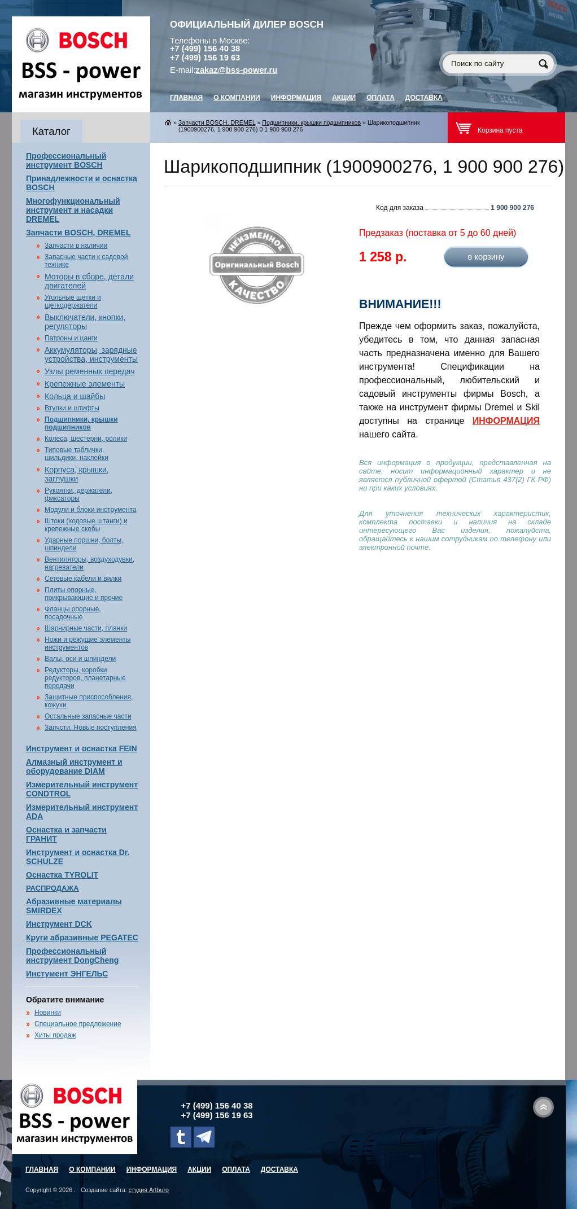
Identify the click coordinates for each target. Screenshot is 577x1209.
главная (186, 98)
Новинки (47, 1013)
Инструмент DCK (59, 923)
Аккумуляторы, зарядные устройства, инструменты (91, 354)
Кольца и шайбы (75, 396)
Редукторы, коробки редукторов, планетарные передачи (85, 678)
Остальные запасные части (88, 716)
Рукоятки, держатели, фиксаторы (78, 494)
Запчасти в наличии (76, 245)
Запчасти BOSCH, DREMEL (78, 232)
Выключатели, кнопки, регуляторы (85, 322)
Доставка (424, 98)
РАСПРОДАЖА (52, 888)
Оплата (380, 98)
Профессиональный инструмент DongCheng (72, 956)
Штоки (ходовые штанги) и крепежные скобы (86, 525)
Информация (296, 98)
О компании (236, 98)
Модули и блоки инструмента (91, 510)
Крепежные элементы (85, 383)
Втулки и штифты (72, 408)
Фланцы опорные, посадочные (73, 613)
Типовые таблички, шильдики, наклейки (76, 454)
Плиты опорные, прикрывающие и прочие (84, 594)
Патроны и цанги (71, 338)
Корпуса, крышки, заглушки (77, 474)
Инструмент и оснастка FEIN (81, 748)
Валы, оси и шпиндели (80, 659)
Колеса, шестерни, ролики (86, 439)
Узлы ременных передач (89, 371)
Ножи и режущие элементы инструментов (87, 643)
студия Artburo (149, 1189)
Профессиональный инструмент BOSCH (66, 160)
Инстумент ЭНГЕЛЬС (67, 973)
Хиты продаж (55, 1035)
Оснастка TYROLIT (62, 874)
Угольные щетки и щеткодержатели (73, 301)
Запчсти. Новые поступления (91, 727)
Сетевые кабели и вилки (83, 578)
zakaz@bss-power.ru (237, 70)
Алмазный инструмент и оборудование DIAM (74, 766)
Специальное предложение (77, 1024)
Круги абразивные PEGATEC (82, 937)
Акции (344, 98)
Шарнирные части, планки (86, 628)
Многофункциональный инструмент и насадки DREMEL (73, 210)
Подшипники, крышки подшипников (81, 423)
